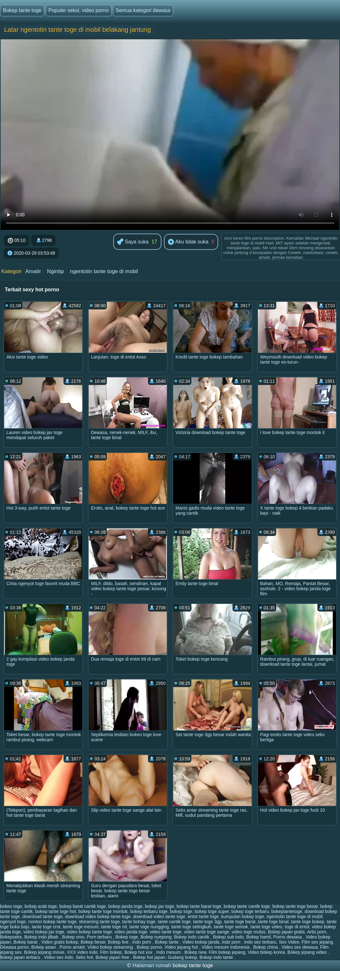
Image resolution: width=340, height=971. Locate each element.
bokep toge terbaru (250, 911)
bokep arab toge (41, 906)
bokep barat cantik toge (82, 906)
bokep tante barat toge (198, 906)
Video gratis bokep (59, 942)
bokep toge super (212, 911)
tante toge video (266, 926)
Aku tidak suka (188, 242)
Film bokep (111, 952)
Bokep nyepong (156, 936)
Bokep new (195, 952)
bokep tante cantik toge (247, 906)
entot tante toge (203, 916)
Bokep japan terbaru (20, 957)
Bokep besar (93, 942)
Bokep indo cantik (192, 936)
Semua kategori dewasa (143, 10)
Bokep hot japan (149, 957)
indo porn (231, 942)
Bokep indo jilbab (42, 936)
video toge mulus (248, 931)
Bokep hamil (258, 936)
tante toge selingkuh (191, 926)
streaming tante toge (99, 921)
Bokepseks (11, 936)
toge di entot (297, 926)
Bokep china (266, 947)
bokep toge (181, 911)
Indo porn (142, 942)
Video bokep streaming (110, 947)
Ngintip (55, 271)
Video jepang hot (182, 947)
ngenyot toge (13, 921)
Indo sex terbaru (260, 942)
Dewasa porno (14, 947)
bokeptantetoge (286, 911)
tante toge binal (273, 921)
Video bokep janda (200, 942)
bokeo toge (11, 906)
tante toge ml (114, 926)
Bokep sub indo (228, 936)
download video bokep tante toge (98, 916)
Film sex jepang (317, 942)
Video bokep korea (266, 952)
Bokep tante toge (22, 10)
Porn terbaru (100, 936)
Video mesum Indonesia (226, 947)
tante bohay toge (138, 921)
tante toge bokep (307, 921)
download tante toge (42, 916)
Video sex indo (58, 957)
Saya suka (133, 242)
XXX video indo (82, 952)
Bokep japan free (112, 957)
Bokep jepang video (307, 952)
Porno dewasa (288, 936)
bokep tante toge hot (55, 911)
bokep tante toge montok (103, 911)
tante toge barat (239, 921)
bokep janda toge (125, 906)
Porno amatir (72, 947)
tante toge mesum (81, 926)
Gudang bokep (182, 957)
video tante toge (165, 931)
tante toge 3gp (207, 921)
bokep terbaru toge (149, 911)
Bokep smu (73, 936)
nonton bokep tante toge (52, 921)
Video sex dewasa (300, 947)
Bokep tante (167, 942)
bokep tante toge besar (295, 906)
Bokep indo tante (217, 957)
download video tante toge (159, 916)
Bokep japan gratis (286, 931)
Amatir (33, 271)
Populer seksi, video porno (78, 10)
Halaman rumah (151, 965)
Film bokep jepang (227, 952)
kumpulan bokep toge (242, 916)
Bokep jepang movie (44, 952)
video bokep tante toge (89, 931)
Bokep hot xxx (139, 952)
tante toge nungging (149, 926)
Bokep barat (26, 942)
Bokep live (118, 942)
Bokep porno (149, 947)
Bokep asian (44, 947)
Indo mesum (169, 952)
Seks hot (84, 957)
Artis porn (316, 931)
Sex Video (289, 942)
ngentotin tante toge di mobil (104, 271)
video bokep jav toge (43, 931)
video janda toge (131, 931)
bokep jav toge (159, 906)
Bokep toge (126, 936)
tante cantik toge (174, 921)
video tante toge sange (206, 931)
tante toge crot (46, 926)
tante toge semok (231, 926)
